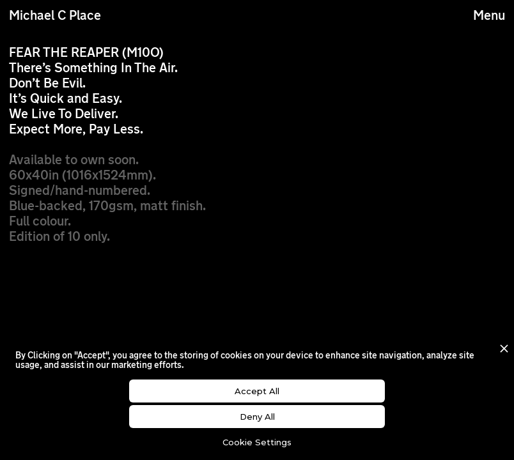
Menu (489, 16)
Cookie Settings (257, 442)
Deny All (257, 416)
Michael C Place (55, 16)
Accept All (257, 391)
